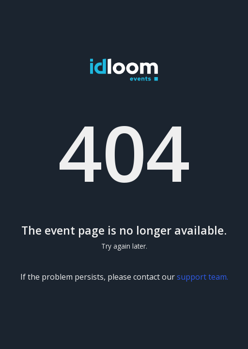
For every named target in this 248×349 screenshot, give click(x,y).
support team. (202, 276)
